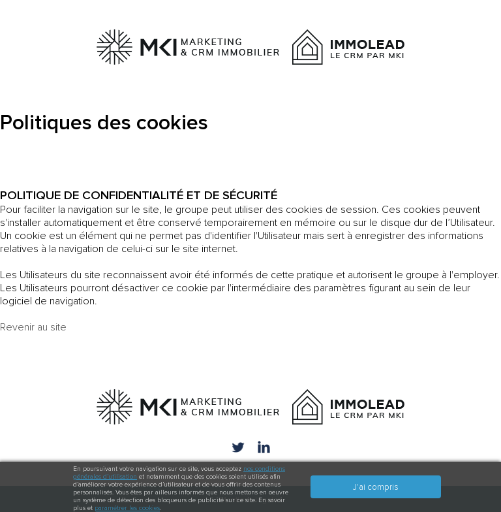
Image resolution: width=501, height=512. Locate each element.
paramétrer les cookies (127, 508)
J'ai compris (376, 487)
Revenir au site (33, 327)
